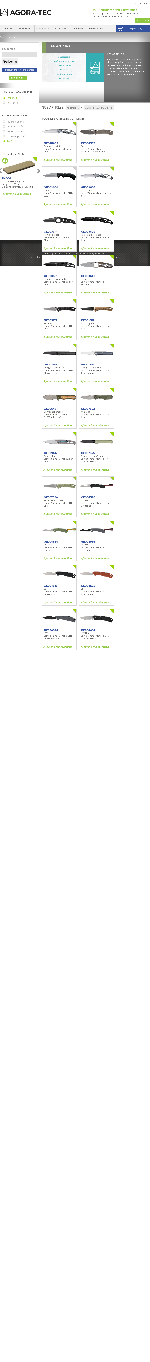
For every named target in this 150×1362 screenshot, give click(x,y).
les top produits (15, 131)
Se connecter (141, 3)
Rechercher (17, 78)
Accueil (9, 28)
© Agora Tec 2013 (98, 253)
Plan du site (80, 253)
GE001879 (50, 320)
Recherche (8, 49)
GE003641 (50, 231)
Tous (9, 141)
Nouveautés (77, 28)
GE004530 (51, 541)
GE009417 (50, 453)
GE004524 (51, 630)
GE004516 (50, 586)
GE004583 (88, 143)
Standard (12, 97)
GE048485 (51, 143)
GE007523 (88, 409)
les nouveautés (15, 126)
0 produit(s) (136, 28)
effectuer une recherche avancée (19, 70)
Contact (141, 20)
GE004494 (88, 630)
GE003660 (51, 187)
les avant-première (17, 136)
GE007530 (51, 497)
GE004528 (88, 497)
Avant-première (97, 28)
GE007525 (88, 453)
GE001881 (87, 320)
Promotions (60, 28)
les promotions (15, 121)
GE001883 (50, 364)
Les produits (43, 28)
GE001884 (88, 364)
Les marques (26, 28)
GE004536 (88, 541)
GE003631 (50, 276)
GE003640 (88, 276)
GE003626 (88, 187)
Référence (12, 102)
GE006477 (51, 409)
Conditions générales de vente (56, 253)
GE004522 (88, 586)
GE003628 (88, 231)
